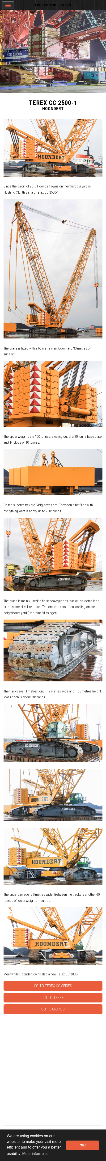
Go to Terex (53, 997)
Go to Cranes (53, 1009)
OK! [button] (83, 1145)
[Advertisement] (53, 1071)
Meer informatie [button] (35, 1154)
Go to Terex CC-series (53, 986)
